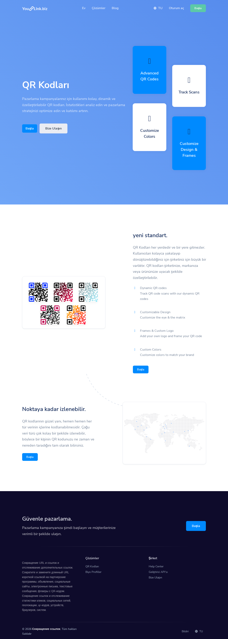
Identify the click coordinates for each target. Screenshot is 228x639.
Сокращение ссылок (46, 627)
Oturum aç (176, 8)
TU (158, 8)
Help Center (156, 564)
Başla (30, 128)
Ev (83, 8)
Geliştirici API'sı (158, 570)
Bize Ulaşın (53, 128)
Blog (115, 8)
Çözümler (98, 8)
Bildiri (185, 629)
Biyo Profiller (93, 570)
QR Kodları (92, 564)
